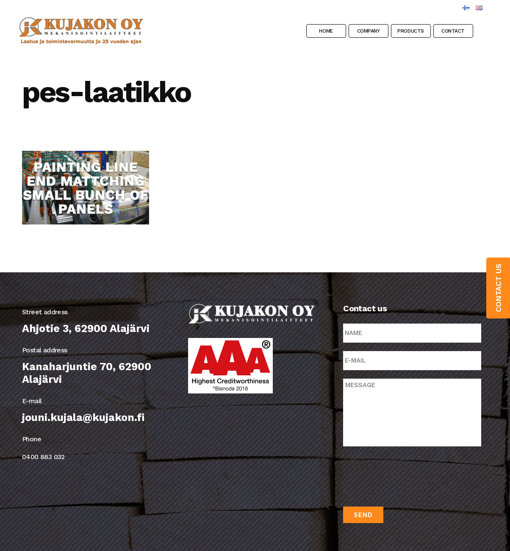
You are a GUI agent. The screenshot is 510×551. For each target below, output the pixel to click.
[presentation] (407, 474)
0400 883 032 (43, 457)
